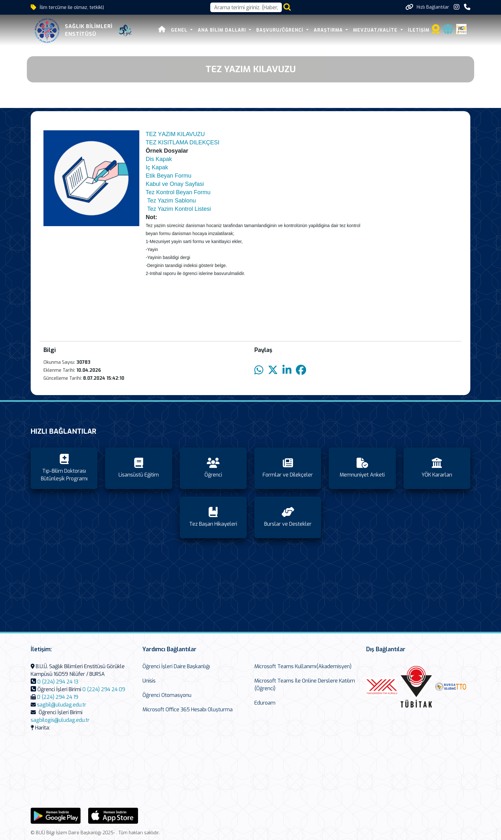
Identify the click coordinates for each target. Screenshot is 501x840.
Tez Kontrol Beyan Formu (178, 192)
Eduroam (264, 702)
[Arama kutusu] (246, 7)
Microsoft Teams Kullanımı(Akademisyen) (302, 666)
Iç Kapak (157, 167)
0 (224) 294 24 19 (57, 697)
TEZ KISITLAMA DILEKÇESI (183, 142)
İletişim (418, 30)
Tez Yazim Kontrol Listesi (179, 209)
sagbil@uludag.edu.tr (61, 704)
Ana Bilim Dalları (223, 30)
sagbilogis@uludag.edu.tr (60, 720)
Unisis (149, 680)
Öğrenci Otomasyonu (167, 695)
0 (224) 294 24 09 (103, 689)
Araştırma (329, 30)
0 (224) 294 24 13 (57, 681)
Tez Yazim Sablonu (171, 200)
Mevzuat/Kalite (376, 30)
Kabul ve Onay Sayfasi (175, 184)
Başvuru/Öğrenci (280, 30)
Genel (180, 30)
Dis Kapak (159, 159)
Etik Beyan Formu (168, 175)
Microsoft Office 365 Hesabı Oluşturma (188, 709)
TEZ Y (154, 134)
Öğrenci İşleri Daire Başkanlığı (176, 666)
